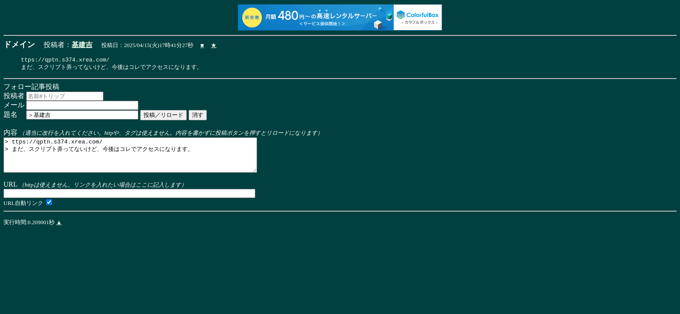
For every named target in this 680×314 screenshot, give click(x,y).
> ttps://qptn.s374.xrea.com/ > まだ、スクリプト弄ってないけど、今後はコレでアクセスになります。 (145, 160)
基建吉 (82, 44)
